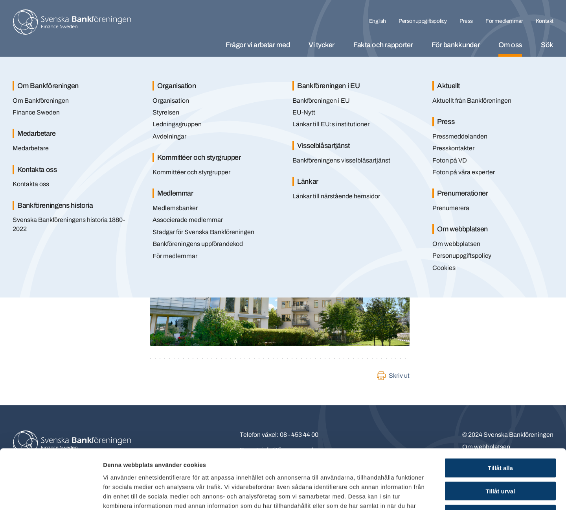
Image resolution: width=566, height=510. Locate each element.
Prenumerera (450, 208)
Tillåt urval (500, 436)
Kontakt (544, 21)
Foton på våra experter (463, 172)
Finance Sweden (36, 112)
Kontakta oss (31, 184)
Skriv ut (399, 375)
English (377, 21)
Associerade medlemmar (188, 219)
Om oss (510, 45)
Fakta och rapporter (383, 45)
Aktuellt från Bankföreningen (471, 100)
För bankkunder (456, 45)
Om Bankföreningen (41, 100)
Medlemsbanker (175, 208)
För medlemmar (504, 21)
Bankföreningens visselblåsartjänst (341, 160)
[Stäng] (538, 74)
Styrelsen (166, 112)
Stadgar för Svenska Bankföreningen (203, 232)
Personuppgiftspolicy (423, 21)
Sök (547, 45)
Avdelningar (169, 136)
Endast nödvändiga (500, 459)
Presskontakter (453, 148)
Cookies (444, 267)
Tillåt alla (500, 413)
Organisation (171, 100)
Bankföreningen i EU (321, 100)
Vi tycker (321, 45)
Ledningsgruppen (177, 124)
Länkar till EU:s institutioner (330, 124)
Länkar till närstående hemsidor (336, 196)
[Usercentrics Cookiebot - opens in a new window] (51, 495)
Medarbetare (31, 148)
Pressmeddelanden (459, 136)
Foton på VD (449, 160)
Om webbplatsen (456, 243)
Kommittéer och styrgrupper (191, 172)
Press (466, 21)
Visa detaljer (427, 494)
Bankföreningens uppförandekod (198, 243)
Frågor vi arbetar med (258, 45)
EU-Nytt (303, 112)
